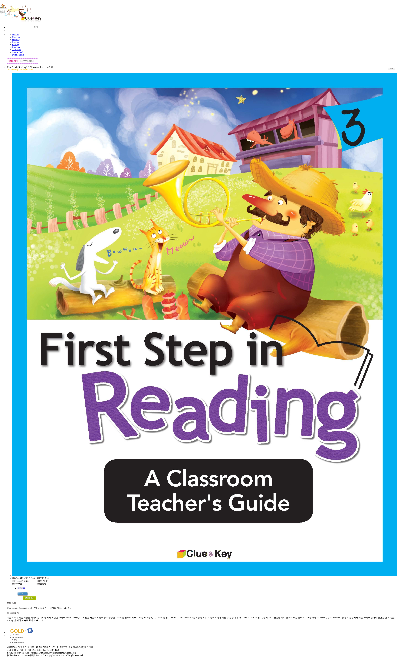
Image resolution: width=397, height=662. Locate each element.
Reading (15, 42)
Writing (15, 44)
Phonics (15, 35)
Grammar (16, 47)
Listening (16, 37)
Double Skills (18, 55)
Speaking (16, 39)
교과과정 (16, 49)
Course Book (18, 52)
